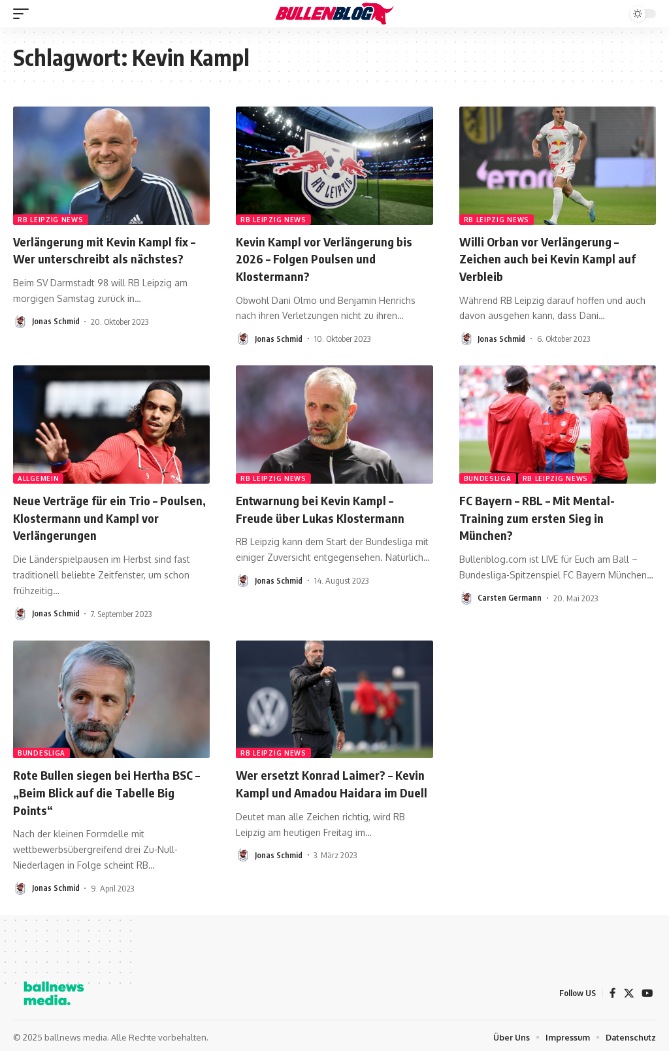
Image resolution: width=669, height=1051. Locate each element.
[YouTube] (647, 989)
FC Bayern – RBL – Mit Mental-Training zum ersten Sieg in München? (543, 515)
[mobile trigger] (24, 13)
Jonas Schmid (56, 320)
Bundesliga (488, 477)
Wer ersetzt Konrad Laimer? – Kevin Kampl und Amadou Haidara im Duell (330, 788)
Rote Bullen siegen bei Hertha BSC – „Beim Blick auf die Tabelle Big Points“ (108, 788)
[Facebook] (611, 989)
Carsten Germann (510, 595)
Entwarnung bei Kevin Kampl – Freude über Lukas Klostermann (325, 507)
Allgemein (38, 477)
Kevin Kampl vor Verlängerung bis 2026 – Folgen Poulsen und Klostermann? (330, 258)
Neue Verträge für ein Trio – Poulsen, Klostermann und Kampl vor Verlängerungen (105, 515)
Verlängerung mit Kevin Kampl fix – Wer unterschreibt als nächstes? (110, 249)
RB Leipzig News (51, 220)
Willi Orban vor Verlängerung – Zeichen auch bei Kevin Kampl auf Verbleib (553, 258)
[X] (627, 989)
